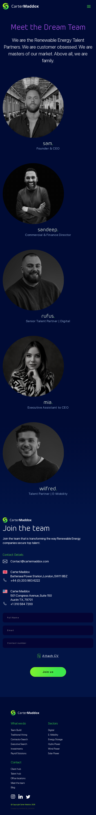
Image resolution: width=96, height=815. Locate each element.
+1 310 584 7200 (21, 604)
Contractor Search (19, 739)
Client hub (16, 769)
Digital (51, 730)
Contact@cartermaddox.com (29, 561)
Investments (17, 748)
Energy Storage (55, 739)
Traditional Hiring (19, 734)
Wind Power (54, 748)
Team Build (16, 730)
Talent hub (16, 773)
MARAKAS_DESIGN (26, 808)
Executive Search (19, 744)
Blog (13, 787)
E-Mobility (53, 734)
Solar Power (53, 753)
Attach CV (50, 656)
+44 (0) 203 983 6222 (25, 580)
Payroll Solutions (18, 753)
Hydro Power (54, 744)
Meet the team (18, 783)
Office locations (18, 778)
